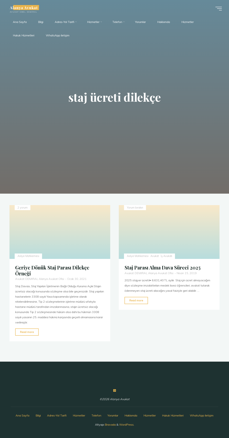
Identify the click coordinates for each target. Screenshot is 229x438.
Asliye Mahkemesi (28, 256)
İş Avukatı (166, 256)
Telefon (96, 415)
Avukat (154, 256)
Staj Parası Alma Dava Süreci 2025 (163, 267)
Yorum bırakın (135, 207)
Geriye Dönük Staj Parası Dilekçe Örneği (52, 270)
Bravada (110, 424)
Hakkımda (131, 415)
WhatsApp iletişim (201, 415)
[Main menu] (218, 8)
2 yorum (23, 207)
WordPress (126, 424)
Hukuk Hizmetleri (173, 415)
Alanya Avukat (24, 7)
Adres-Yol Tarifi (57, 415)
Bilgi (38, 415)
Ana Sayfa (22, 415)
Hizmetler (79, 415)
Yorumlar (113, 415)
